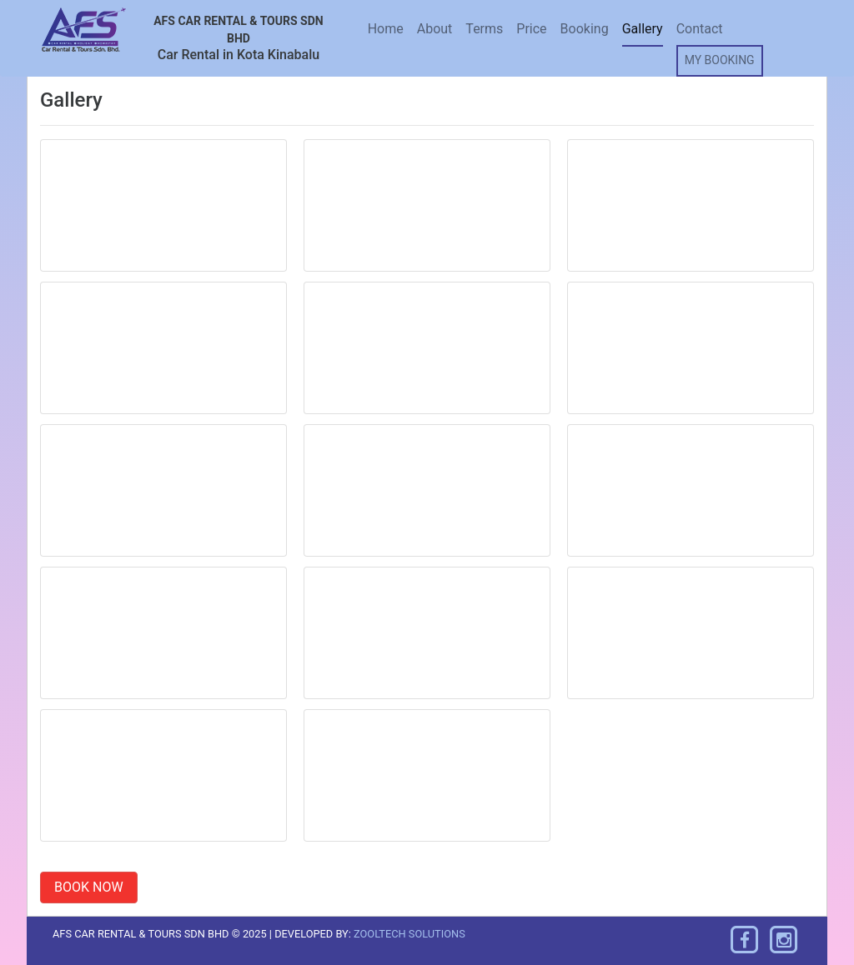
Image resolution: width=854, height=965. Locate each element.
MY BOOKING (720, 60)
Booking (584, 29)
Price (531, 29)
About (435, 29)
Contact (699, 29)
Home (386, 29)
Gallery (642, 29)
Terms (484, 29)
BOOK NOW (88, 887)
